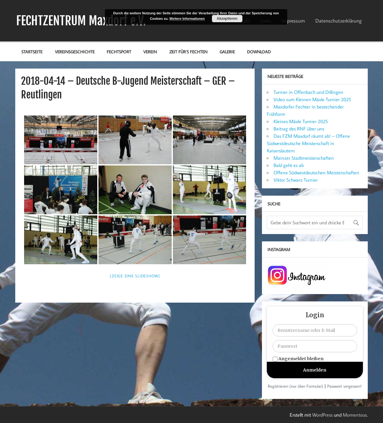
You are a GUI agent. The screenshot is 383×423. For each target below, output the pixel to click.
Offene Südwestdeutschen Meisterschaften (316, 172)
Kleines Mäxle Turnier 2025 (301, 121)
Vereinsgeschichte (75, 52)
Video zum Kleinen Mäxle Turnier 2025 (312, 99)
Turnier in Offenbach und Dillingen (308, 92)
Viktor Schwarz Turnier (296, 180)
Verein (150, 52)
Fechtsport (119, 52)
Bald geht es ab (289, 165)
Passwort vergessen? (344, 386)
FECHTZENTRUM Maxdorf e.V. (81, 20)
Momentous (355, 415)
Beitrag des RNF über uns (299, 129)
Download (259, 52)
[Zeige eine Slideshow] (135, 275)
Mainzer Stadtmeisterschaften (304, 158)
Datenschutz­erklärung (338, 20)
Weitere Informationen (187, 18)
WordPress (322, 415)
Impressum (293, 20)
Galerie (227, 52)
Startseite (31, 52)
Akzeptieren (227, 18)
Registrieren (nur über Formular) (295, 386)
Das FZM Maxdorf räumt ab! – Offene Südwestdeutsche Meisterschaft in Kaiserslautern (308, 143)
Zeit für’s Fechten (188, 52)
